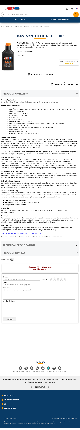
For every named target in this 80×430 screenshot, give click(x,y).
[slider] (68, 63)
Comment (6, 288)
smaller (6, 303)
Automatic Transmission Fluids (33, 27)
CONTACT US (40, 389)
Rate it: (44, 279)
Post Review (9, 321)
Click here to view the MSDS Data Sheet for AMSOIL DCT (21, 233)
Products (8, 27)
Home (2, 27)
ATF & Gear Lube (17, 27)
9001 (64, 420)
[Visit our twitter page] (26, 371)
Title (5, 282)
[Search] (40, 14)
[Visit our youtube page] (43, 371)
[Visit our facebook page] (20, 371)
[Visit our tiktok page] (48, 371)
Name (5, 277)
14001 (68, 420)
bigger (12, 303)
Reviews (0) (7, 259)
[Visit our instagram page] (31, 371)
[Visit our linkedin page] (54, 371)
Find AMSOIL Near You (61, 20)
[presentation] (19, 311)
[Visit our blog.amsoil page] (59, 371)
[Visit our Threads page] (37, 371)
